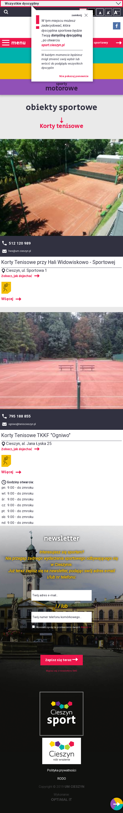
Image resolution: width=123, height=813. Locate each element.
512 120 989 (20, 243)
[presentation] (61, 641)
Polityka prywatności (61, 770)
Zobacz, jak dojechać (16, 276)
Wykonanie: (61, 797)
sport (61, 720)
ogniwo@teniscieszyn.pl (22, 424)
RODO (61, 779)
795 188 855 (20, 416)
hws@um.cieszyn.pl (19, 251)
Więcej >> (86, 627)
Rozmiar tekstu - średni (108, 12)
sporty (61, 87)
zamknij (80, 15)
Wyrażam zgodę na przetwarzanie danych (58, 627)
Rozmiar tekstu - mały (100, 12)
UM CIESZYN (74, 787)
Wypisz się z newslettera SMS (61, 671)
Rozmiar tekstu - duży (117, 12)
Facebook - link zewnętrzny (116, 27)
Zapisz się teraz (61, 660)
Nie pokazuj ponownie (73, 76)
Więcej (7, 299)
